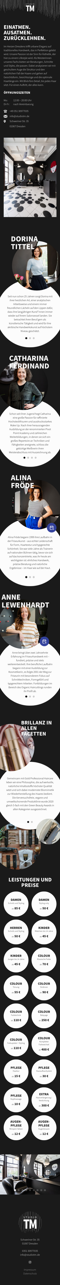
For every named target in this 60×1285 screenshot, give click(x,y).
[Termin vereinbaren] (51, 529)
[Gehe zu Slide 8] (41, 1190)
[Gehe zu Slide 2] (30, 345)
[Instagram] (30, 1262)
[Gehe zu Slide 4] (36, 465)
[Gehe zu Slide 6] (34, 1190)
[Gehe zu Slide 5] (30, 1190)
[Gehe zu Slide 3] (34, 345)
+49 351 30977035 (19, 111)
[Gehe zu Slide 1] (26, 345)
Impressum (30, 1269)
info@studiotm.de (19, 116)
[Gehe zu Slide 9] (45, 1190)
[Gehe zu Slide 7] (37, 1190)
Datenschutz (30, 1273)
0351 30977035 (30, 1250)
